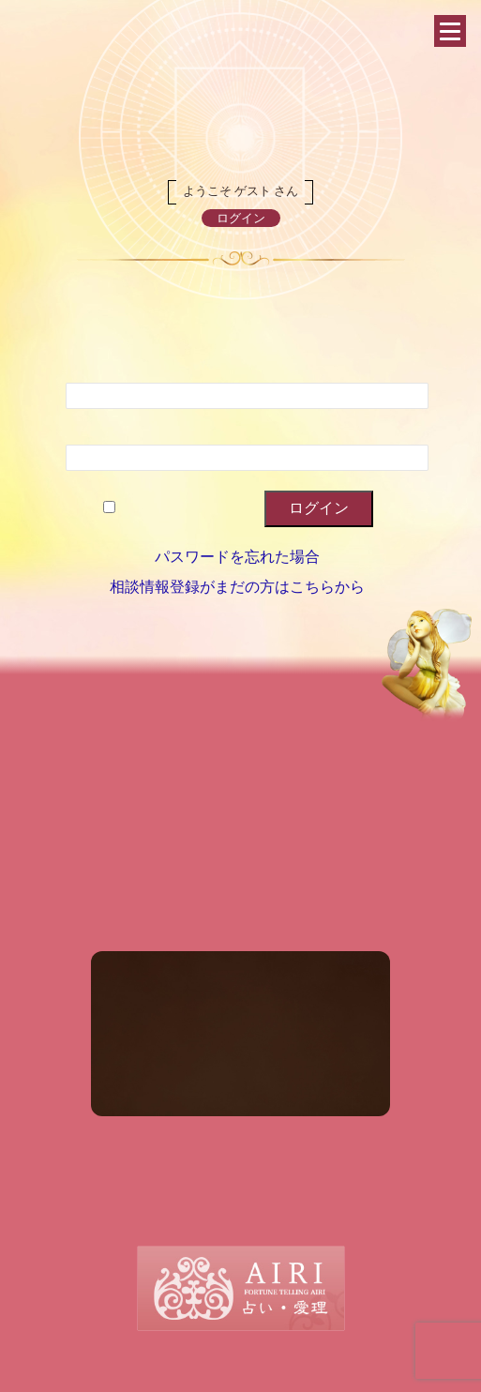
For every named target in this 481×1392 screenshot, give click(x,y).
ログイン (241, 218)
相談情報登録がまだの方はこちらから (237, 587)
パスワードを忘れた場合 (237, 557)
